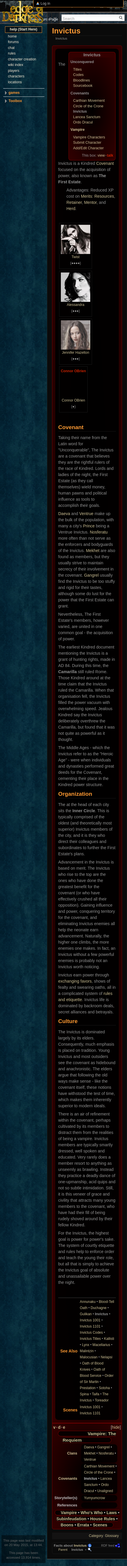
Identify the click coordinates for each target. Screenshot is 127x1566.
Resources (104, 196)
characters (16, 76)
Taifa (95, 1394)
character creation (22, 59)
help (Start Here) (23, 29)
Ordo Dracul (83, 122)
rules (12, 53)
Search (69, 18)
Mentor (90, 202)
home (12, 36)
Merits (86, 196)
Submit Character (87, 142)
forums (13, 42)
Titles (77, 69)
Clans (72, 1453)
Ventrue (86, 513)
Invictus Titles (90, 1339)
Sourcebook (83, 86)
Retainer (74, 202)
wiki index (15, 65)
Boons (67, 1525)
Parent (63, 1549)
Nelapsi (107, 1357)
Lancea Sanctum (86, 117)
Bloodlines (81, 80)
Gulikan (86, 1314)
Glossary (112, 1536)
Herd (70, 208)
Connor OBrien (73, 371)
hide (116, 1427)
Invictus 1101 (90, 1326)
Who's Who (92, 1512)
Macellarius (101, 1345)
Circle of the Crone (88, 106)
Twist (75, 257)
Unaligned (105, 1491)
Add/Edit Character (88, 148)
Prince (89, 526)
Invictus (80, 1545)
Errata (83, 1525)
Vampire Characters (89, 137)
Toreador (101, 1400)
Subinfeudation (71, 1518)
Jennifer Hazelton (75, 353)
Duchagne (98, 1308)
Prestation (88, 1388)
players (13, 71)
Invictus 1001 (90, 1320)
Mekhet (92, 550)
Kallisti (109, 1339)
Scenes (100, 1525)
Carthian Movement (89, 101)
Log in (45, 3)
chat (11, 48)
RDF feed (107, 1545)
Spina (84, 1394)
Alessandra (75, 305)
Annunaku (88, 1302)
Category (96, 1536)
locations (15, 82)
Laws (111, 1512)
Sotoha (104, 1388)
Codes (78, 75)
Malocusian (89, 1357)
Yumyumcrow (94, 1498)
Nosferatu (99, 532)
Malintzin (87, 1351)
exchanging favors (75, 981)
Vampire (78, 130)
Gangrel (91, 575)
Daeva (64, 513)
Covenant (105, 163)
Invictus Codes (91, 1332)
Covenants (67, 1479)
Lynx (85, 1345)
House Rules (102, 1518)
